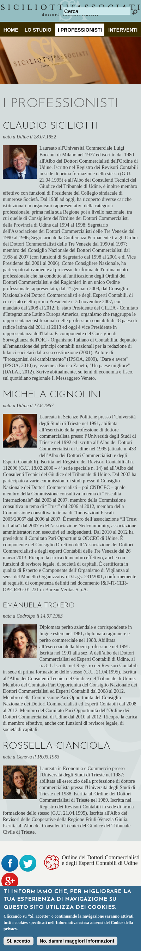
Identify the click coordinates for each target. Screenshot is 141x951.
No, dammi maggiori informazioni (77, 942)
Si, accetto (18, 942)
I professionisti (80, 30)
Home (11, 30)
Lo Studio (38, 30)
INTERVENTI (122, 30)
